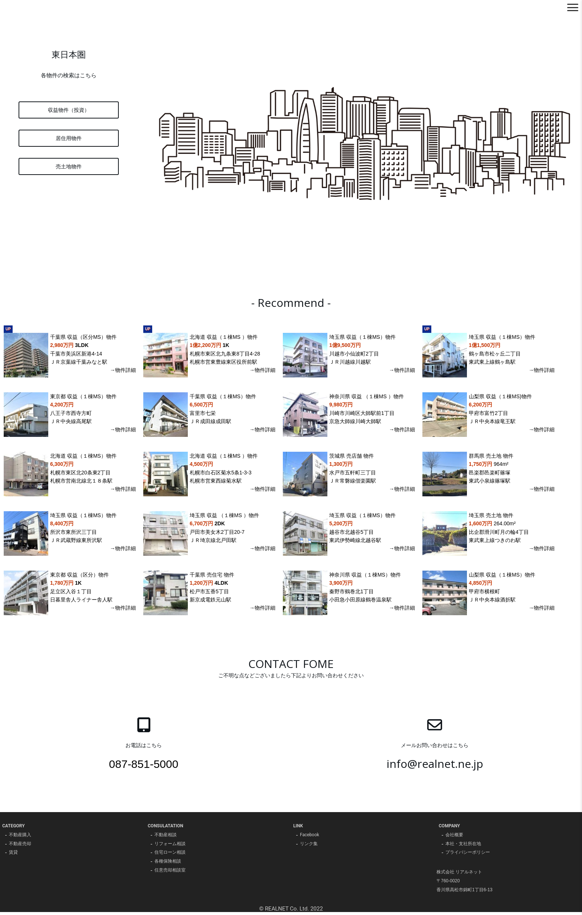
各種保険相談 (167, 864)
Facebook (309, 837)
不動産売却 (20, 846)
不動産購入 (20, 837)
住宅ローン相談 (170, 855)
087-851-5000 (144, 766)
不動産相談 (165, 837)
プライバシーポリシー (467, 855)
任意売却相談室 (170, 873)
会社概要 (454, 837)
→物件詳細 (123, 373)
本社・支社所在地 (463, 846)
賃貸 (13, 855)
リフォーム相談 (170, 846)
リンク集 (309, 846)
